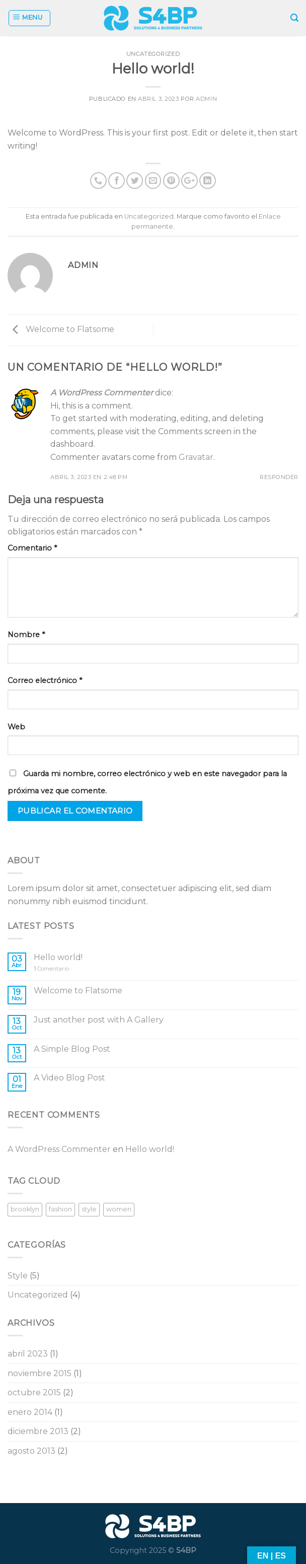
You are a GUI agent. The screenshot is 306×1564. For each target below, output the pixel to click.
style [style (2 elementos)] (89, 1209)
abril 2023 (28, 1353)
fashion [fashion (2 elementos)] (60, 1209)
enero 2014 (30, 1412)
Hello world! (58, 957)
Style (18, 1275)
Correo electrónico (45, 680)
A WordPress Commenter (101, 392)
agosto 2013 (31, 1451)
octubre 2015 (34, 1392)
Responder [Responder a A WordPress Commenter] (279, 477)
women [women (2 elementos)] (118, 1209)
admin (206, 98)
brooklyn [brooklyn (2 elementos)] (25, 1209)
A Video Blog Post (69, 1077)
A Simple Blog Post (72, 1049)
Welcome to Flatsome (61, 329)
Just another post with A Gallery (99, 1020)
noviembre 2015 (39, 1373)
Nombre (26, 634)
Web (16, 726)
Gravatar (196, 457)
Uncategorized (153, 53)
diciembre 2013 (38, 1431)
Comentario (32, 548)
